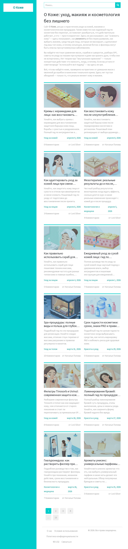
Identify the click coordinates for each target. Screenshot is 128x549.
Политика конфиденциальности (62, 536)
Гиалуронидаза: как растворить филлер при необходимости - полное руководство (60, 462)
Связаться (67, 541)
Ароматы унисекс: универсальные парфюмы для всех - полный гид (100, 462)
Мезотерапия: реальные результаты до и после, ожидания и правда (99, 181)
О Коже (18, 8)
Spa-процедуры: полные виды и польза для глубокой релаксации (62, 324)
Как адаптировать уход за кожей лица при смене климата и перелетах (61, 181)
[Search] (79, 5)
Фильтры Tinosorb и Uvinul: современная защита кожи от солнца (61, 393)
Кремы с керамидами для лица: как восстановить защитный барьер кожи (60, 112)
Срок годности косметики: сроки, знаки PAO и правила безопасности (102, 324)
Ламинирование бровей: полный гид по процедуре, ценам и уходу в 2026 (101, 393)
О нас (49, 531)
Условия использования (66, 531)
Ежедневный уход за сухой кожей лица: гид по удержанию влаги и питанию (101, 255)
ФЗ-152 (56, 541)
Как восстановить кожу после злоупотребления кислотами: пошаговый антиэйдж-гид (99, 112)
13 (56, 517)
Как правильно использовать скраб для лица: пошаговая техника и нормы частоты (61, 255)
